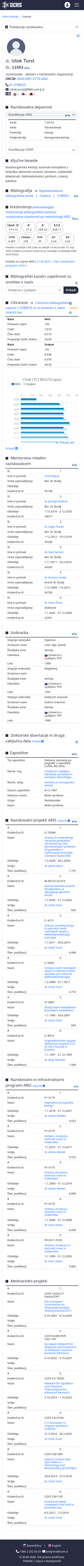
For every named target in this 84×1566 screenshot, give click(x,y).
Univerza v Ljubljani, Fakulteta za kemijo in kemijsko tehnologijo (59, 774)
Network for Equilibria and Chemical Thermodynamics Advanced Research (59, 1387)
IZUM (25, 1557)
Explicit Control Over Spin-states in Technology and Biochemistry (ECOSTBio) (60, 1463)
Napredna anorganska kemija (59, 1104)
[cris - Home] (12, 5)
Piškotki (28, 1561)
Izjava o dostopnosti (48, 1561)
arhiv (22, 265)
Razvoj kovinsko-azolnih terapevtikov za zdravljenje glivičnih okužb (60, 890)
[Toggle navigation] (77, 5)
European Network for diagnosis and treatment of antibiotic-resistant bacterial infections (60, 1348)
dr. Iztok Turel (54, 905)
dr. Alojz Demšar (55, 1060)
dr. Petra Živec (54, 602)
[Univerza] (35, 290)
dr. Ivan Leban (54, 1225)
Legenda (63, 820)
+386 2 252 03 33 (29, 1551)
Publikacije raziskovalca (24, 27)
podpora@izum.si (55, 1551)
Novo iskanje (10, 16)
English (54, 1545)
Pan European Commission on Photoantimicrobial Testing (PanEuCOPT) (58, 1306)
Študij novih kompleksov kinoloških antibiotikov (60, 1008)
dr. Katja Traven (55, 526)
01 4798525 (16, 85)
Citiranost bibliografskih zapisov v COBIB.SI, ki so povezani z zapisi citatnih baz (37, 307)
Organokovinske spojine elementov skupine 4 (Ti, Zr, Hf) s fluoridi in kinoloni (60, 1045)
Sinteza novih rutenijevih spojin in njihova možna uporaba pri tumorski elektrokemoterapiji (60, 972)
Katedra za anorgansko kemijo (59, 783)
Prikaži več (64, 442)
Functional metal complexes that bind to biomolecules (59, 1505)
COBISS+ (63, 196)
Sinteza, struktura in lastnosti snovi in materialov (57, 1248)
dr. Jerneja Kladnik (56, 501)
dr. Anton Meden (56, 1115)
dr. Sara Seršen (54, 552)
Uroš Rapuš (52, 476)
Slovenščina (32, 1545)
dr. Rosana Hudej (56, 577)
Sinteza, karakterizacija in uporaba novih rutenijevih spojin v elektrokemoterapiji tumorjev (59, 931)
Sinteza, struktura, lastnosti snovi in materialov (56, 1139)
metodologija (43, 207)
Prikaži (71, 290)
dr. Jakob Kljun (54, 866)
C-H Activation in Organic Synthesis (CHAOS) (56, 1426)
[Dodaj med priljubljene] (78, 35)
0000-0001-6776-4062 (32, 79)
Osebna (45, 196)
